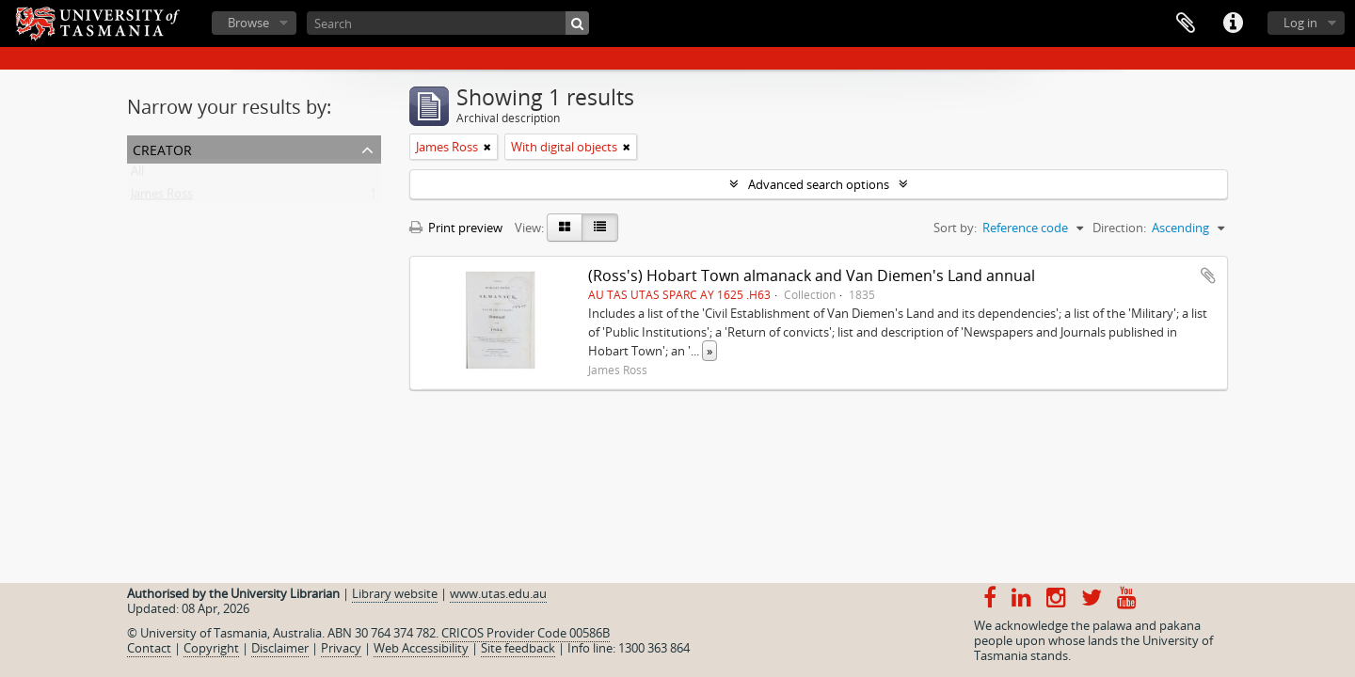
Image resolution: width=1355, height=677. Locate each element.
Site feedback (518, 647)
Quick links (1232, 23)
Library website (395, 593)
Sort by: (955, 227)
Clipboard (1185, 23)
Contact (149, 647)
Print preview (455, 227)
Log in (1300, 22)
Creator (162, 148)
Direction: (1119, 227)
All (137, 174)
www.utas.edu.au (498, 593)
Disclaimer (280, 647)
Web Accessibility (421, 647)
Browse (248, 22)
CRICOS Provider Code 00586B (525, 632)
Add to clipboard (1208, 275)
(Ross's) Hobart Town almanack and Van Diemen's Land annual (811, 275)
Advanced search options (818, 184)
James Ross (162, 197)
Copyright (211, 647)
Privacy (341, 647)
